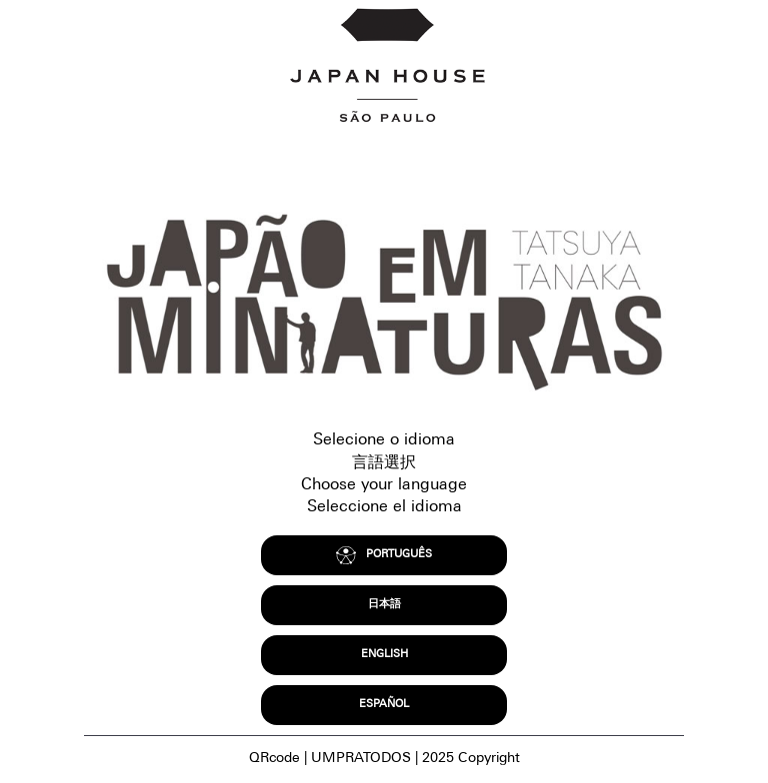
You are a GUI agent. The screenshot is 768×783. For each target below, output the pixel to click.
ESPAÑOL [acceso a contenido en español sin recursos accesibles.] (384, 704)
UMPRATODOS (361, 759)
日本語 (384, 604)
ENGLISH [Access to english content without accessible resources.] (384, 654)
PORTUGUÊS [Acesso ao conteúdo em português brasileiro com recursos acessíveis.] (384, 555)
